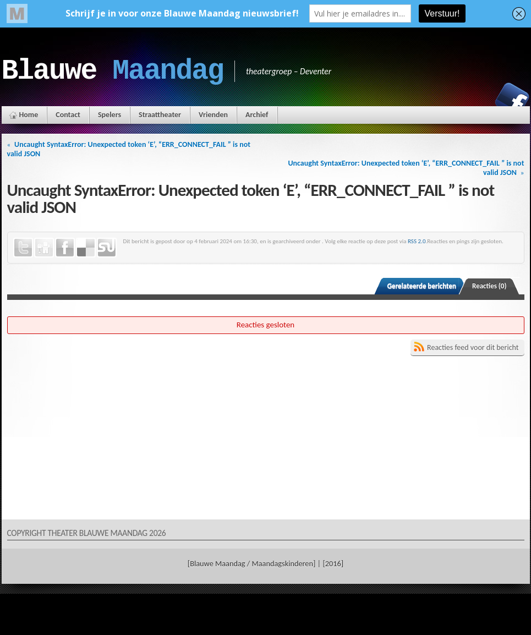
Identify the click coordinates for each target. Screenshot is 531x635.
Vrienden (213, 114)
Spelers (109, 114)
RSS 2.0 (417, 241)
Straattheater (160, 114)
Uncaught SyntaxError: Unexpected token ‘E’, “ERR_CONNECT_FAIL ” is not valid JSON (129, 149)
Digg (44, 247)
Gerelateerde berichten (421, 286)
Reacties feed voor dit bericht (472, 347)
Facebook (512, 99)
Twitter (23, 247)
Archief (256, 114)
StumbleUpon (107, 247)
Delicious (86, 247)
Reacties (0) (489, 286)
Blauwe (112, 71)
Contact (68, 114)
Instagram (474, 99)
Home (29, 114)
